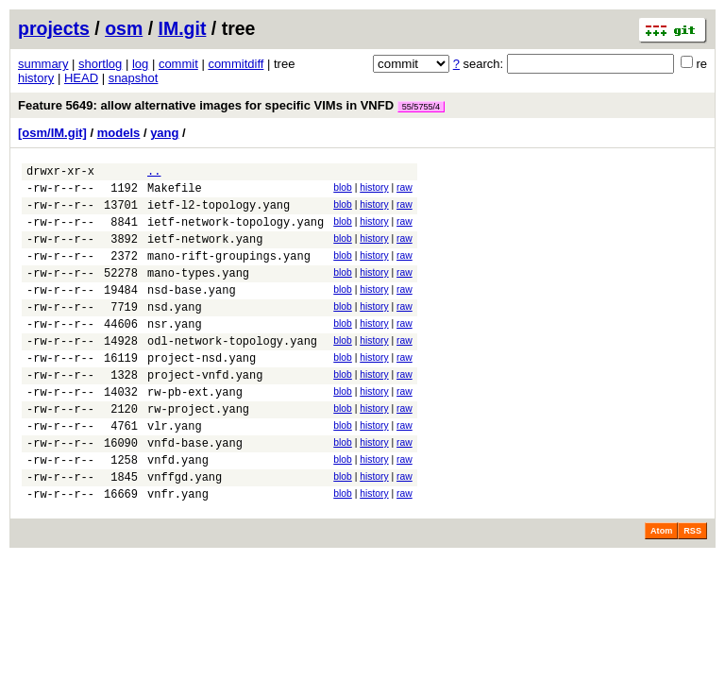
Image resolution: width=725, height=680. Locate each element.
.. (153, 173)
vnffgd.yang (184, 530)
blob (342, 190)
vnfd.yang (178, 510)
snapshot (134, 78)
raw (404, 190)
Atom (661, 587)
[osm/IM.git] (52, 133)
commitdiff (235, 64)
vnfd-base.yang (195, 491)
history (36, 78)
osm (124, 28)
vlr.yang (174, 471)
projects (54, 28)
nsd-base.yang (191, 312)
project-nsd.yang (201, 391)
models (119, 133)
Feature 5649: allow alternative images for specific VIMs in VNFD (231, 105)
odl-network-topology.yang (232, 372)
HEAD (81, 78)
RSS (692, 587)
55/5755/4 (421, 106)
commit (178, 64)
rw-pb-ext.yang (195, 431)
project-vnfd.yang (204, 411)
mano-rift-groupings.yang (229, 272)
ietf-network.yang (204, 253)
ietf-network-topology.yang (235, 233)
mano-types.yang (198, 292)
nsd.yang (174, 332)
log (140, 64)
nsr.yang (174, 352)
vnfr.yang (178, 550)
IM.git (183, 28)
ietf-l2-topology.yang (218, 213)
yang (164, 133)
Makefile (174, 193)
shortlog (100, 64)
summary (43, 64)
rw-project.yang (198, 451)
